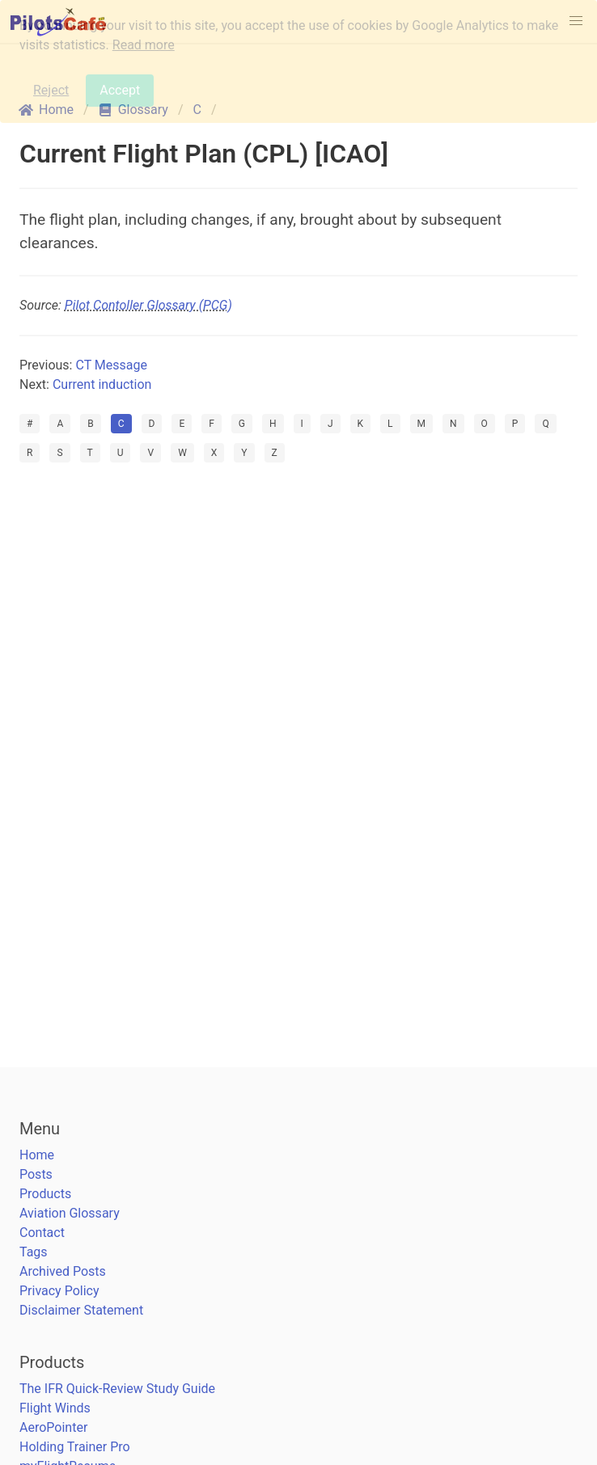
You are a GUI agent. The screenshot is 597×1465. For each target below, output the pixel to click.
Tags (33, 1252)
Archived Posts (62, 1271)
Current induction (102, 384)
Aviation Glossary (69, 1213)
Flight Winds (55, 1408)
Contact (42, 1232)
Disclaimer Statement (81, 1310)
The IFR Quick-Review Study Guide (117, 1388)
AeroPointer (53, 1427)
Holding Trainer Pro (74, 1446)
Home (36, 1155)
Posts (36, 1174)
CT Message (111, 365)
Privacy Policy (59, 1290)
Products (45, 1193)
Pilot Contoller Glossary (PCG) (148, 305)
